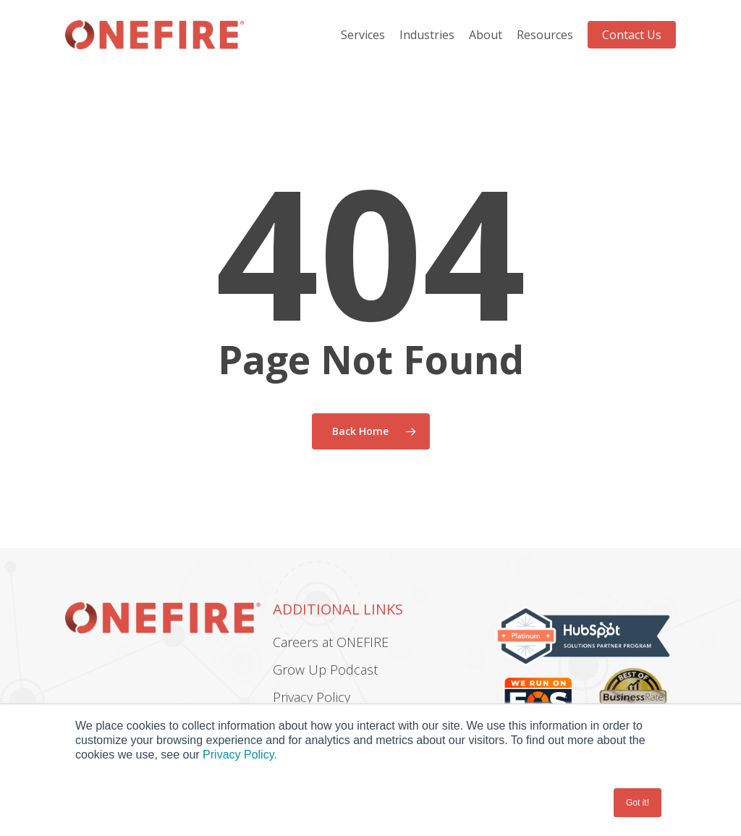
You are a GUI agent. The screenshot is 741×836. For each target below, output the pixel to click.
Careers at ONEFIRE (331, 642)
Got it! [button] (637, 803)
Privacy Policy (311, 697)
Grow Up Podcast (325, 669)
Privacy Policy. (240, 754)
